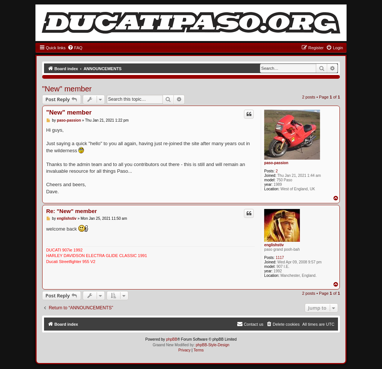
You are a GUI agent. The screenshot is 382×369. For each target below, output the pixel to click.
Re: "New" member (71, 211)
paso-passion (276, 163)
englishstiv (274, 245)
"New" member (67, 89)
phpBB (171, 339)
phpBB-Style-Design (212, 345)
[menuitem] (75, 47)
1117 (280, 258)
